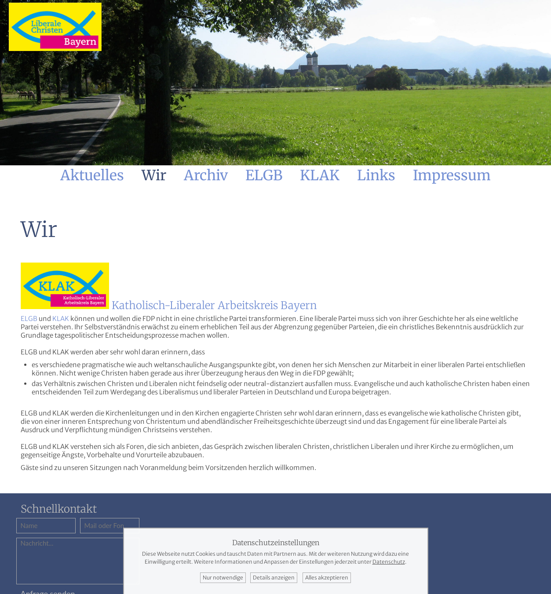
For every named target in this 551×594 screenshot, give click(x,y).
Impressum (452, 175)
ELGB (263, 175)
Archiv (206, 175)
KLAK (319, 175)
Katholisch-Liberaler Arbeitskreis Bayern (214, 305)
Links (376, 175)
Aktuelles (92, 175)
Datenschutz (388, 561)
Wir (154, 175)
